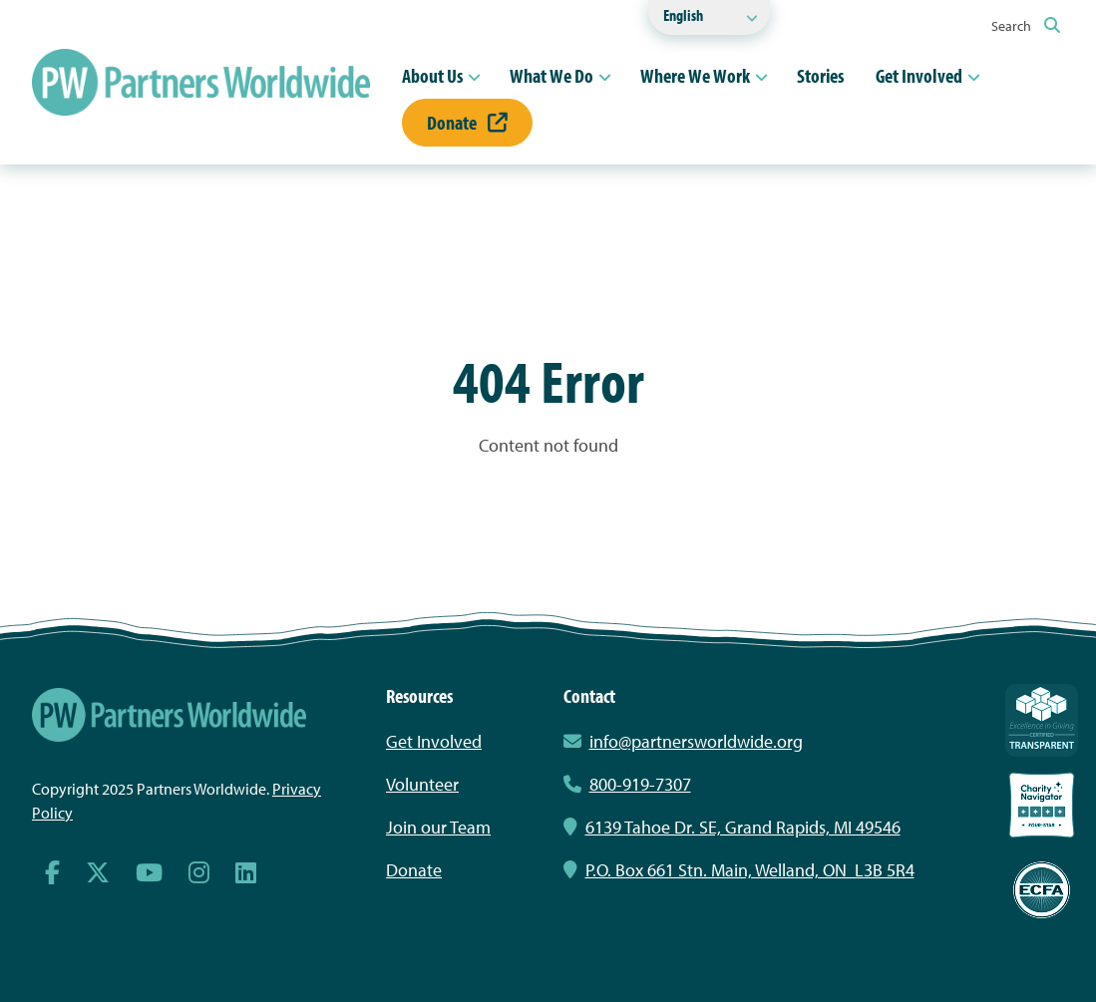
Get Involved (919, 75)
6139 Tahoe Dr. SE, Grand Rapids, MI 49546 (732, 827)
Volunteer (422, 784)
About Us (432, 75)
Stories (820, 75)
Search (1025, 26)
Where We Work (695, 75)
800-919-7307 (627, 784)
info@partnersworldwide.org (696, 741)
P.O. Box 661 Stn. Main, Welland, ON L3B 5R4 (738, 869)
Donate (467, 122)
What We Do (551, 75)
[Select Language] (709, 17)
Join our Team (438, 827)
